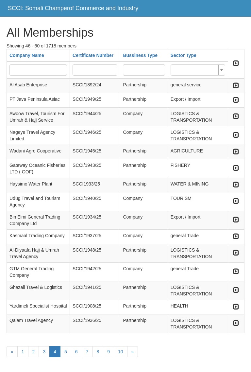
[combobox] (198, 70)
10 (120, 351)
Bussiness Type (140, 55)
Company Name (26, 55)
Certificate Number (93, 55)
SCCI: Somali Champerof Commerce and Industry (73, 8)
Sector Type (183, 55)
